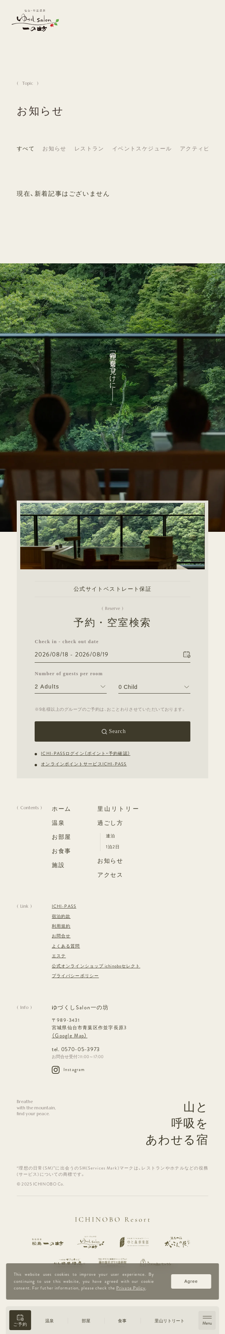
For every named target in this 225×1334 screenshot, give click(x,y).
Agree (191, 1281)
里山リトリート (170, 1321)
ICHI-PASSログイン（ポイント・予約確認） (85, 753)
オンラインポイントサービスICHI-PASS (84, 764)
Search (117, 731)
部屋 (86, 1321)
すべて (26, 149)
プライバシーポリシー (75, 976)
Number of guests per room (69, 673)
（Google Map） (70, 1035)
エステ (59, 956)
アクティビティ (201, 149)
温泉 (49, 1321)
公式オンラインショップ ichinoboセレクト (96, 966)
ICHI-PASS (64, 906)
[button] (20, 1320)
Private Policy (131, 1288)
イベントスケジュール (142, 149)
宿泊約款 (61, 916)
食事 (122, 1321)
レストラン (89, 149)
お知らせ (54, 149)
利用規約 (61, 926)
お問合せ (61, 936)
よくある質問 (66, 946)
